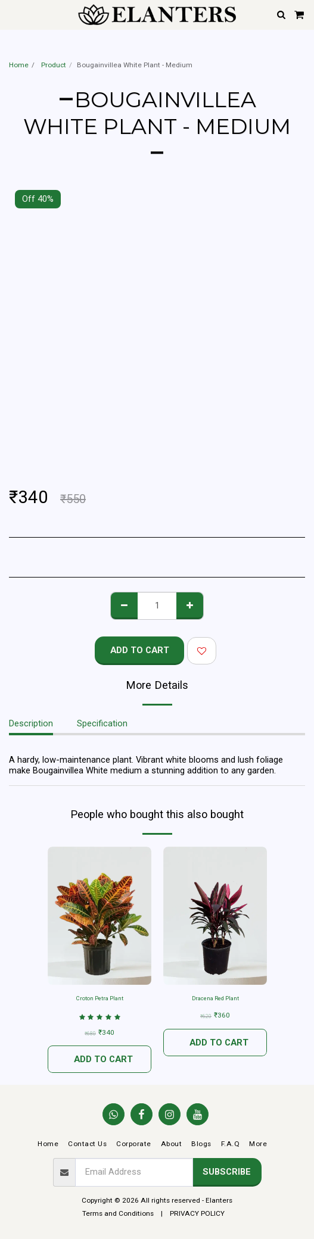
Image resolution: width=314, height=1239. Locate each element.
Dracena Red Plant (215, 998)
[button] (13, 14)
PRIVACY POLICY (197, 1213)
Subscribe (227, 1171)
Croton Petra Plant (99, 998)
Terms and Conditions (118, 1213)
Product (52, 65)
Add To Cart (139, 650)
